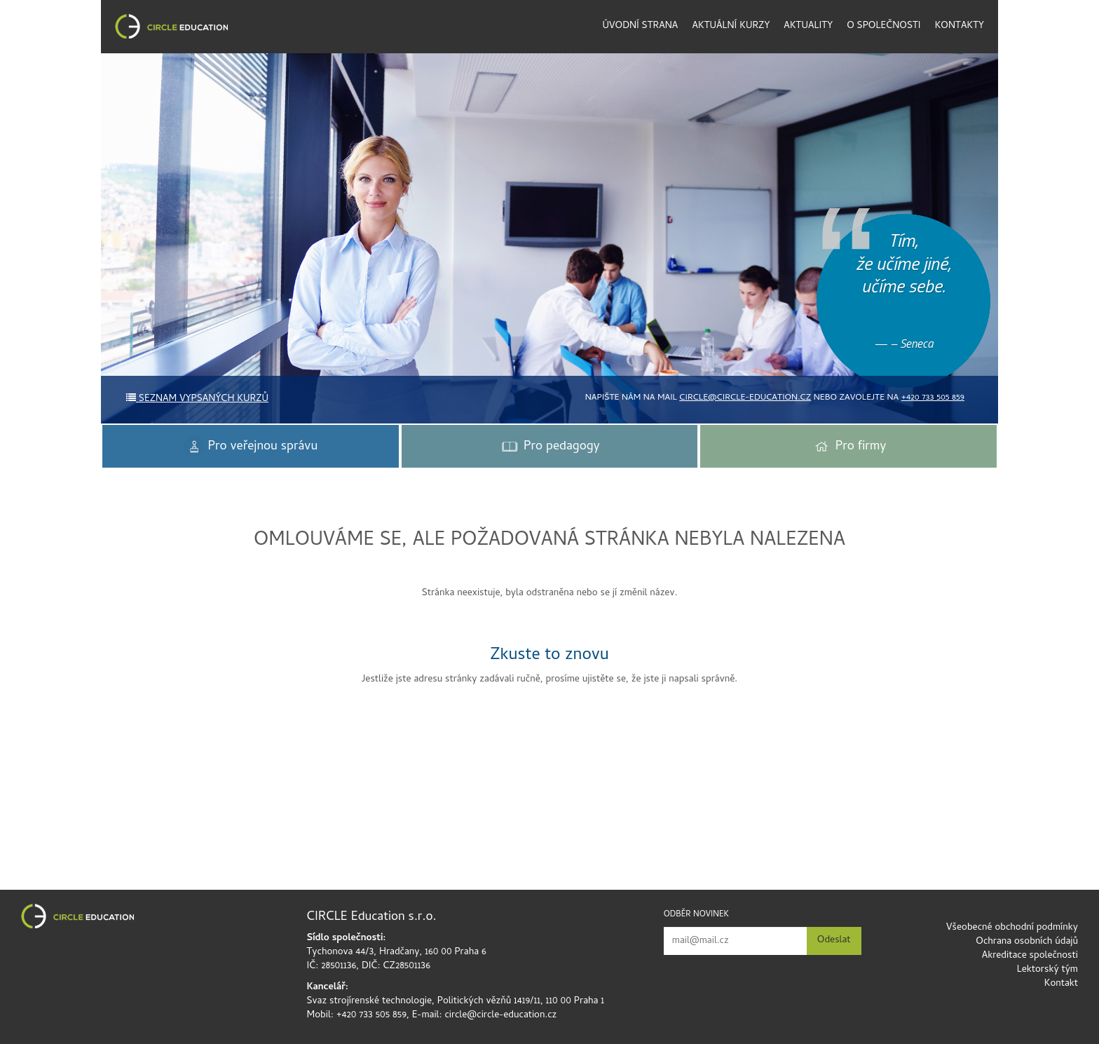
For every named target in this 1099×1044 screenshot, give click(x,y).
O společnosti (884, 26)
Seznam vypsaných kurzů (197, 399)
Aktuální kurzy (731, 26)
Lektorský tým (1047, 970)
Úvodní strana (640, 26)
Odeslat (834, 941)
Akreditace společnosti (1030, 956)
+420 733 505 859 (932, 398)
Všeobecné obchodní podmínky (1012, 928)
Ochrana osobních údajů (1027, 942)
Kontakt (1061, 984)
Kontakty (959, 26)
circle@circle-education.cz (745, 398)
